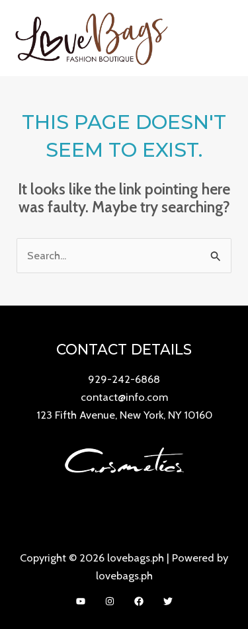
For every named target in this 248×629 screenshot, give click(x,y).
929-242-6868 (124, 379)
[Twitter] (168, 601)
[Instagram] (109, 601)
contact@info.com (124, 396)
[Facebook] (139, 601)
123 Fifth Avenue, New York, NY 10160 (124, 414)
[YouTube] (80, 601)
